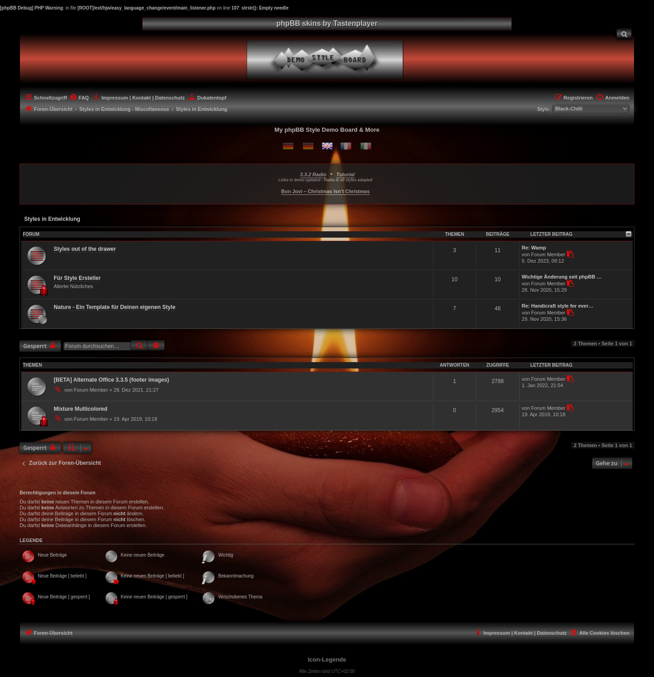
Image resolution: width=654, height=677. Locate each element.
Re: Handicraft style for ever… (558, 306)
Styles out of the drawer (85, 249)
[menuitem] (624, 33)
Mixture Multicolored (80, 409)
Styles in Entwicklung (52, 219)
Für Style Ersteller (77, 278)
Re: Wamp (534, 247)
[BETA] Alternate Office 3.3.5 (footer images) (111, 380)
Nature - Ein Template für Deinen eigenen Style (114, 307)
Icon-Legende (327, 659)
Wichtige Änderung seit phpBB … (562, 276)
